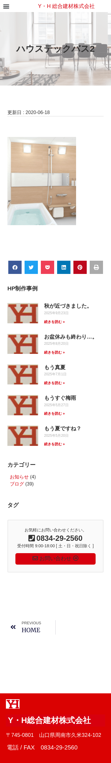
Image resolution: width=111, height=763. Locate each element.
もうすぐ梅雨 (60, 398)
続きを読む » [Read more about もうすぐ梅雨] (54, 413)
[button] (6, 6)
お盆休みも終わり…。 (70, 337)
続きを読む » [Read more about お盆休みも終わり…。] (54, 352)
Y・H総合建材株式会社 (49, 720)
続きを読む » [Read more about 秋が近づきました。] (54, 322)
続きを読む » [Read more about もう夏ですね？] (54, 444)
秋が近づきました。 (68, 306)
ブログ (17, 483)
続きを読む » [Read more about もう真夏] (54, 383)
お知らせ (19, 476)
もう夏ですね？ (62, 428)
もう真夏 (54, 367)
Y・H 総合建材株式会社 (66, 6)
